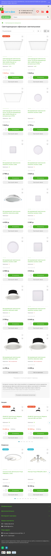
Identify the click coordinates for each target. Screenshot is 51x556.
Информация (25, 506)
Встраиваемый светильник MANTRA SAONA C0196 (36, 261)
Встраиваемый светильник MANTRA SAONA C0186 (36, 163)
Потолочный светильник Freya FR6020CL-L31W (13, 472)
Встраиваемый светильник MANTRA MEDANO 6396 (36, 358)
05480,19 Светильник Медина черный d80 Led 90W (37, 417)
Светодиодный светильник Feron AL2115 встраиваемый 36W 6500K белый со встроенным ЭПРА (12, 61)
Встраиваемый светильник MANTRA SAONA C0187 (11, 261)
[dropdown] (2, 6)
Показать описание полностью (25, 395)
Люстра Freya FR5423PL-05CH (37, 471)
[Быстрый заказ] (13, 81)
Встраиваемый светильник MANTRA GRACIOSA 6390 (11, 212)
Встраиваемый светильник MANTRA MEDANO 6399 (11, 309)
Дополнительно (25, 511)
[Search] (31, 17)
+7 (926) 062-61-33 (25, 11)
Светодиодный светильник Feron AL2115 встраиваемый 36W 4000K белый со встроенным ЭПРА (37, 61)
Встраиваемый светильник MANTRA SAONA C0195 (11, 163)
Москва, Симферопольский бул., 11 (14, 533)
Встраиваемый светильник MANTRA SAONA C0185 (36, 111)
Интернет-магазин (25, 516)
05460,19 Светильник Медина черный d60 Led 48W (12, 417)
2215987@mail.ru (25, 13)
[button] (49, 422)
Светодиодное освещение (13, 23)
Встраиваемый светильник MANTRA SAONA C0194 (36, 212)
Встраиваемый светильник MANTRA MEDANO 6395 (11, 358)
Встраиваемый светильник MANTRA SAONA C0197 (36, 309)
